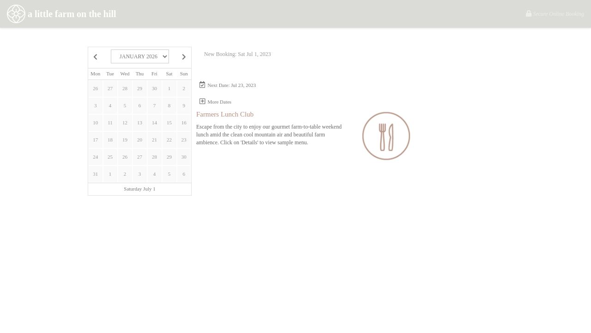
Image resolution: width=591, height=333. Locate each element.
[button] (236, 85)
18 (110, 139)
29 (139, 88)
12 (124, 122)
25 (110, 157)
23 (184, 139)
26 (95, 88)
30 (154, 88)
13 (139, 122)
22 (169, 139)
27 (110, 88)
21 (154, 139)
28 (124, 88)
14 (154, 122)
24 (95, 157)
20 (139, 139)
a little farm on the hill (61, 15)
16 (184, 122)
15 (169, 122)
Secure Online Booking (555, 13)
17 (95, 139)
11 (110, 122)
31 (95, 174)
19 (124, 139)
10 (95, 122)
